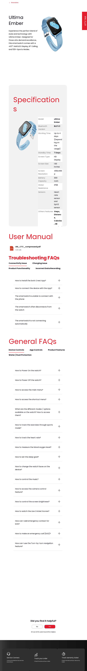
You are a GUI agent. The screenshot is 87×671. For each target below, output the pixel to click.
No (37, 627)
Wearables (13, 2)
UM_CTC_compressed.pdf (28, 246)
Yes (49, 627)
